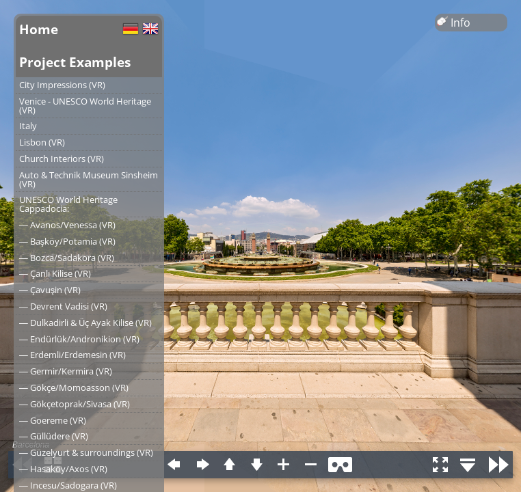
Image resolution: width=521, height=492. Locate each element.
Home (38, 29)
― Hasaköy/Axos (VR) (63, 469)
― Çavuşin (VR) (50, 290)
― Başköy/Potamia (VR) (67, 241)
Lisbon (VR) (42, 142)
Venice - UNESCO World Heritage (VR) (85, 105)
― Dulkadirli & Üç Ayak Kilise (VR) (85, 322)
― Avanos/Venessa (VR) (67, 225)
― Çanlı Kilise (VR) (55, 273)
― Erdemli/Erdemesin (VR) (72, 354)
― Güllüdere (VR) (53, 436)
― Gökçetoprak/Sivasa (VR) (74, 404)
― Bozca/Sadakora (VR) (66, 257)
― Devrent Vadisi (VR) (63, 306)
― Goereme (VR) (52, 420)
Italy (28, 126)
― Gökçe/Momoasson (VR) (74, 387)
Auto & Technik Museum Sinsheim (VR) (88, 179)
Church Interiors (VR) (61, 158)
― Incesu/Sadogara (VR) (68, 485)
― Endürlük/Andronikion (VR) (79, 339)
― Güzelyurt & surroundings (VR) (86, 452)
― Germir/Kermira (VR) (65, 371)
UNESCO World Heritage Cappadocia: (68, 204)
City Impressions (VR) (62, 85)
